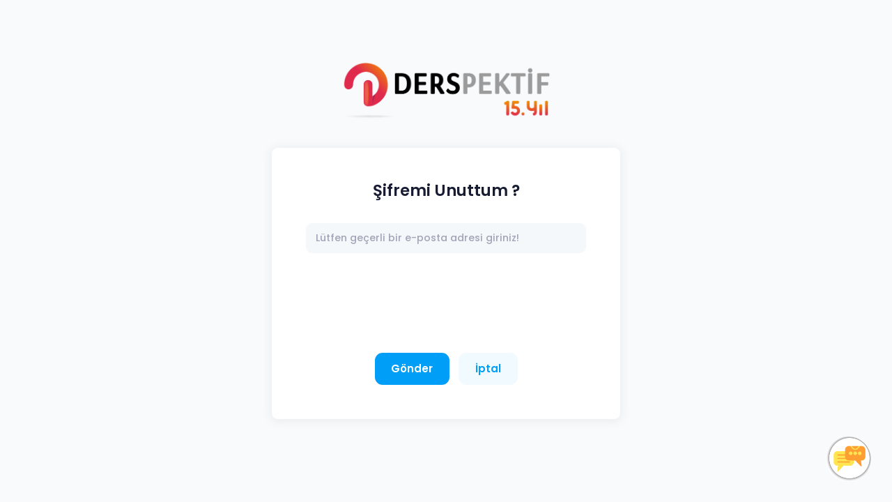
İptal (488, 368)
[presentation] (412, 303)
